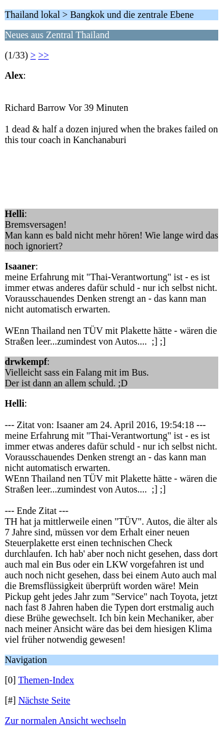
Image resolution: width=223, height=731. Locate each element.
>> (43, 55)
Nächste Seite (44, 700)
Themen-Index (46, 680)
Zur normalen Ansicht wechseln (65, 720)
